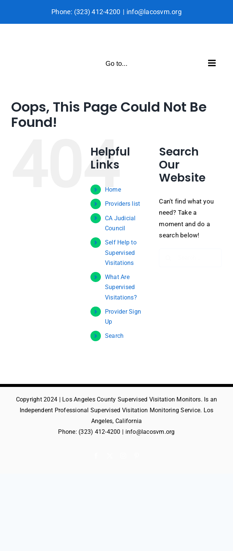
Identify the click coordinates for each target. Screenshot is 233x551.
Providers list (122, 203)
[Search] (168, 258)
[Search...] (190, 258)
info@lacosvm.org (154, 12)
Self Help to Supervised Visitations (121, 252)
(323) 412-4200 (97, 12)
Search (114, 335)
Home (113, 189)
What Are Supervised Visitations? (121, 287)
